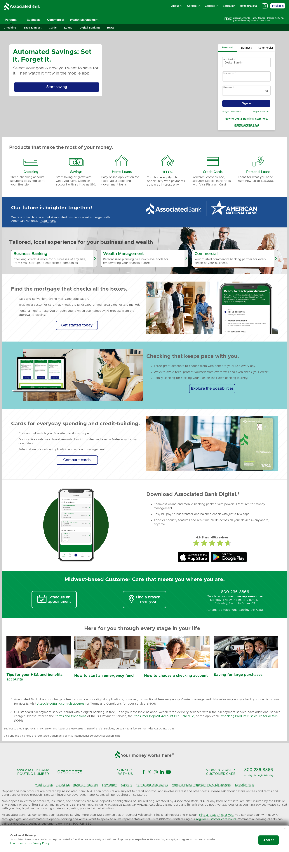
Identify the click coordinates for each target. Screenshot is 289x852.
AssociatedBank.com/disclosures (60, 703)
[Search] (265, 5)
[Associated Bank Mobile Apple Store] (193, 557)
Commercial (55, 19)
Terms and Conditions (70, 716)
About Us (63, 784)
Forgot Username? (231, 112)
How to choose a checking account (176, 676)
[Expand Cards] (53, 27)
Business (33, 19)
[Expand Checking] (10, 27)
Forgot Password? (261, 112)
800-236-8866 (258, 770)
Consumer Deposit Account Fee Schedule (164, 716)
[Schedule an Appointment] (54, 599)
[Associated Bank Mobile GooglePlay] (229, 557)
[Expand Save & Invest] (33, 27)
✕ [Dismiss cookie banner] (285, 829)
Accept (268, 840)
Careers (126, 784)
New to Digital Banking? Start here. (246, 119)
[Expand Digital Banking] (90, 27)
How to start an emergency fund (104, 676)
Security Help (244, 784)
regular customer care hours (216, 819)
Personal (11, 19)
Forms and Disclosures (152, 784)
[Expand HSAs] (110, 27)
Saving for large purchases (238, 675)
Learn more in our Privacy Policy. (30, 843)
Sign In (277, 6)
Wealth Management (84, 19)
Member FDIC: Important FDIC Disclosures (201, 784)
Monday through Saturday (258, 775)
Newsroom (109, 784)
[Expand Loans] (68, 27)
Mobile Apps (44, 784)
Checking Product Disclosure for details (249, 716)
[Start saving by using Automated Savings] (56, 87)
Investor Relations (85, 784)
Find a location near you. (216, 814)
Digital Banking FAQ (246, 125)
